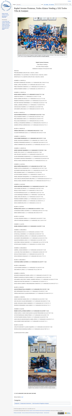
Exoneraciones (46, 412)
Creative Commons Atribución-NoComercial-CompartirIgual (39, 410)
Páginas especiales (5, 24)
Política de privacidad (17, 412)
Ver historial (51, 4)
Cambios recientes (5, 14)
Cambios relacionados (6, 22)
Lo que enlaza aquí (5, 21)
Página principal (5, 13)
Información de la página (5, 29)
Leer (42, 4)
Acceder (69, 1)
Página (14, 4)
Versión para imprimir (6, 25)
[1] (21, 397)
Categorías (17, 403)
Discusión (18, 4)
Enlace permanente (5, 26)
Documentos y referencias (4, 17)
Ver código (46, 4)
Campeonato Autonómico (25, 403)
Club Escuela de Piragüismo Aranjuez (40, 403)
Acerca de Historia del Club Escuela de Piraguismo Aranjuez (32, 412)
